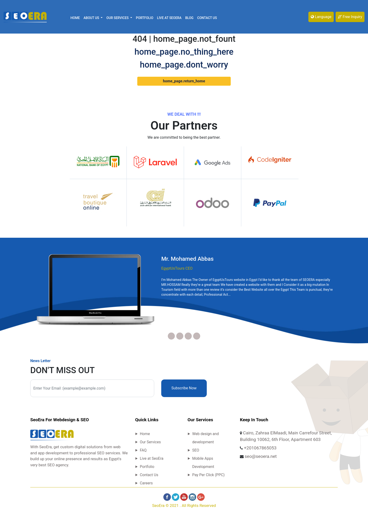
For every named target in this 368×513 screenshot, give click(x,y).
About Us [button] (92, 18)
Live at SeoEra (169, 18)
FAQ (143, 450)
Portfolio (144, 18)
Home (75, 18)
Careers (146, 483)
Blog (189, 18)
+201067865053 (260, 448)
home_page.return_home (184, 81)
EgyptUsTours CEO (176, 268)
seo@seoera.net (261, 456)
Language (321, 17)
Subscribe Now (183, 388)
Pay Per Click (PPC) (208, 475)
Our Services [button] (117, 18)
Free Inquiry (350, 17)
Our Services (150, 442)
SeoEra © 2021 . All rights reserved (184, 505)
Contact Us (207, 18)
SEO (195, 450)
